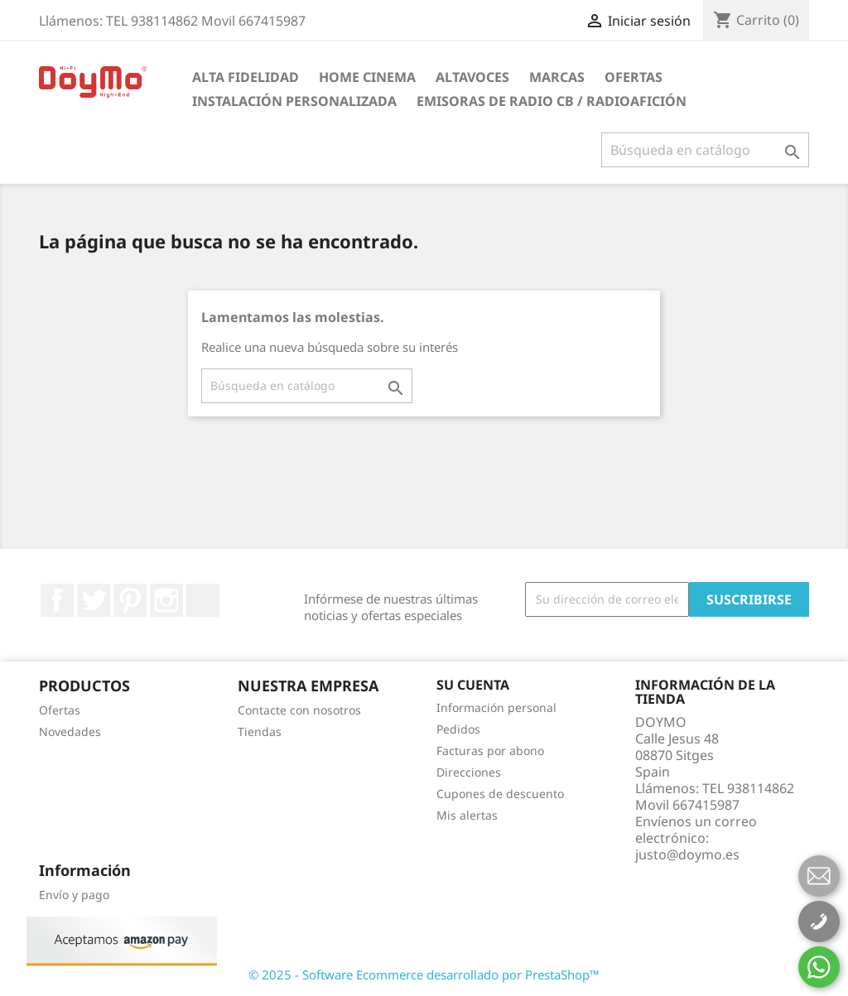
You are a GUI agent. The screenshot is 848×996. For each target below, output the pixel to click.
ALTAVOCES (472, 77)
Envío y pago (74, 894)
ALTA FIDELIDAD (245, 77)
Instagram (166, 600)
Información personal (496, 707)
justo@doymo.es (687, 854)
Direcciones (468, 772)
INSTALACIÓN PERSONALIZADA (294, 101)
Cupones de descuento (500, 793)
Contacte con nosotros (299, 710)
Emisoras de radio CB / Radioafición (552, 101)
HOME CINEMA (367, 77)
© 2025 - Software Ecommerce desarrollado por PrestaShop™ (424, 974)
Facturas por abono (490, 750)
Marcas (557, 77)
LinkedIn (202, 600)
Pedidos (458, 729)
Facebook (57, 600)
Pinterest (130, 600)
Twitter (93, 600)
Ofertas (633, 77)
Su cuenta (472, 685)
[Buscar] (705, 149)
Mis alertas (467, 815)
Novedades (70, 731)
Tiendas (260, 731)
